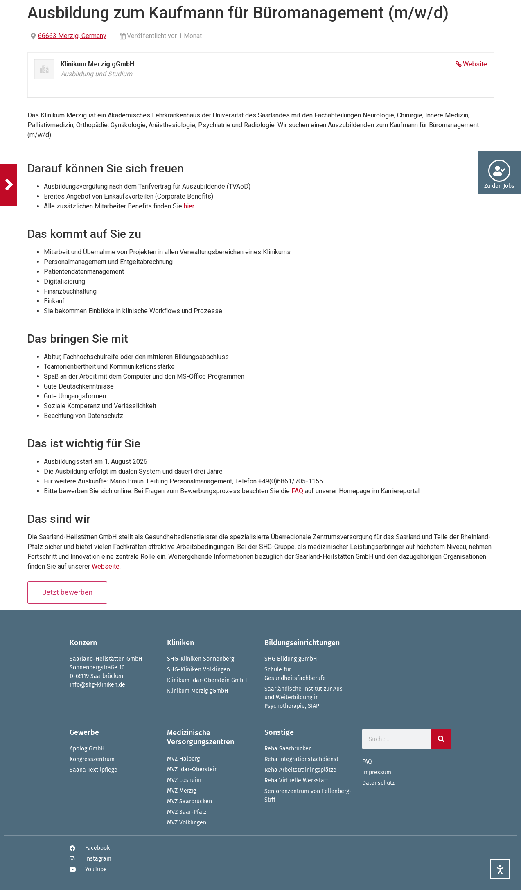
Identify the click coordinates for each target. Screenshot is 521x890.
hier (189, 206)
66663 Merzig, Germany (72, 36)
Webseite (106, 566)
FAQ (297, 491)
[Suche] (441, 739)
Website (475, 64)
